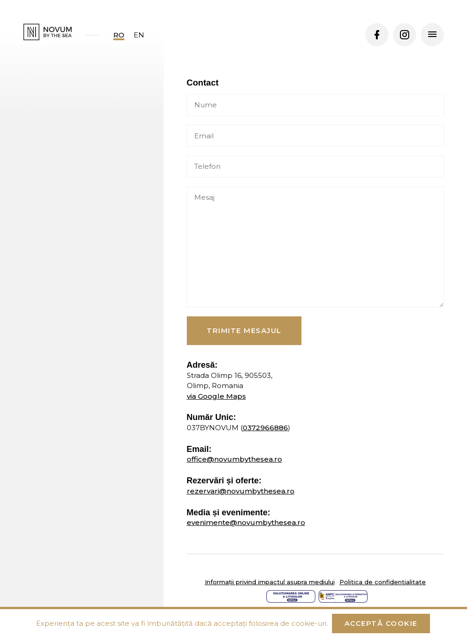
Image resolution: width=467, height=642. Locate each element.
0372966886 (265, 427)
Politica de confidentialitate (382, 582)
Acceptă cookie (381, 623)
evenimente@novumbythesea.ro (246, 522)
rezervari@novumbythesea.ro (241, 491)
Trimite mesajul (244, 330)
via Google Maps (216, 396)
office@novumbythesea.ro (234, 459)
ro (118, 35)
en (139, 35)
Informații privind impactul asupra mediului (270, 582)
